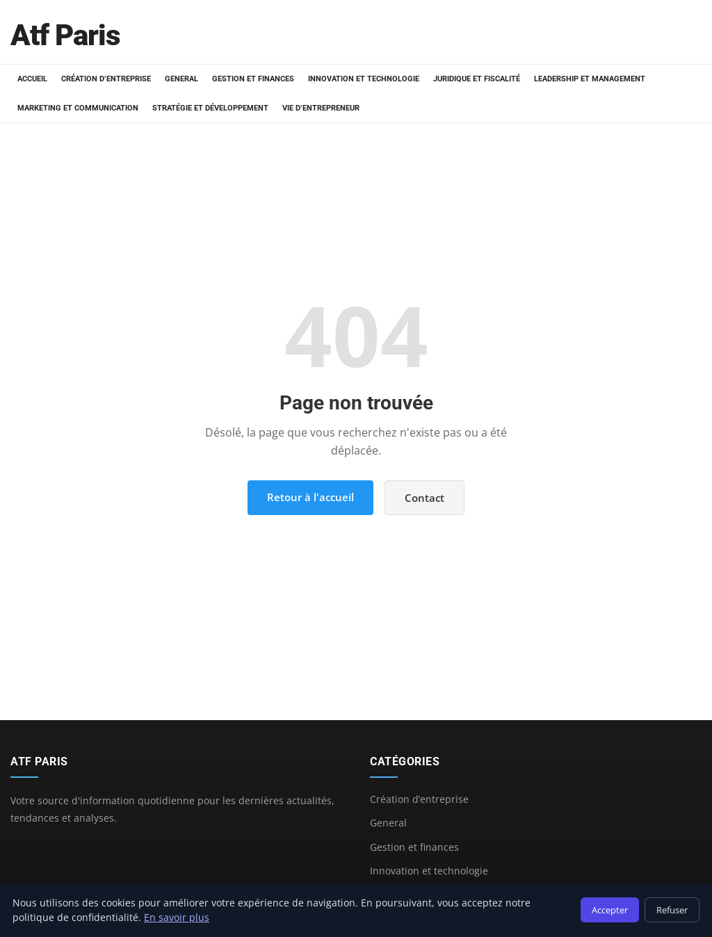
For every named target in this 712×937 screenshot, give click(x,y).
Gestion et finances (253, 78)
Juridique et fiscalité (476, 78)
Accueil (32, 78)
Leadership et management (589, 78)
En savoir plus (176, 917)
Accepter (610, 910)
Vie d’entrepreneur (320, 108)
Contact (424, 498)
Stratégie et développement (210, 108)
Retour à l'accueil (310, 497)
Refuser (672, 910)
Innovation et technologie (363, 78)
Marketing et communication (77, 108)
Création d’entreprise (106, 78)
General (181, 78)
